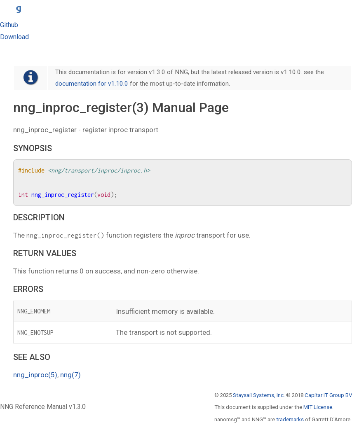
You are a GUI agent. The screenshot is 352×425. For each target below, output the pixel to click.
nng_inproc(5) (35, 375)
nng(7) (70, 375)
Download (14, 37)
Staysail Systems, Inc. (259, 395)
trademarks (290, 419)
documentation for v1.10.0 (91, 83)
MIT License (317, 407)
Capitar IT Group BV (328, 395)
